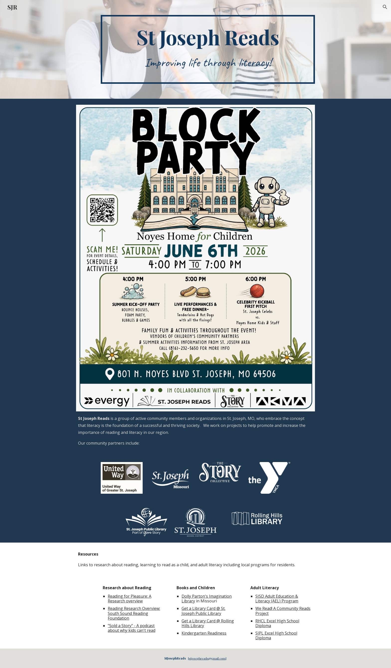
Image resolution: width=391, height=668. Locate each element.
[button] (385, 7)
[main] (208, 49)
